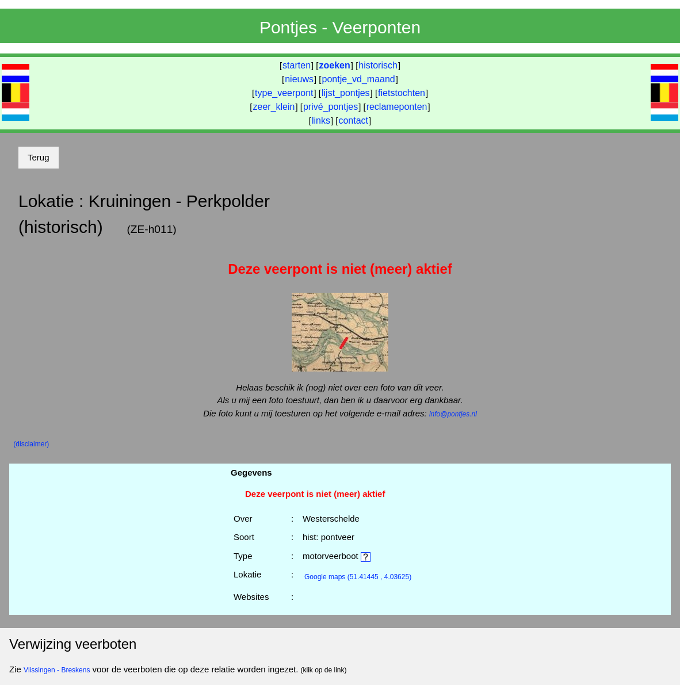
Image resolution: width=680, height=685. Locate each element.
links (321, 120)
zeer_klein (274, 107)
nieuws (299, 79)
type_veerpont (284, 93)
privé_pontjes (330, 107)
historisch (378, 65)
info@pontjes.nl (453, 414)
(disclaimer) (31, 444)
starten (296, 65)
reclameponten (396, 107)
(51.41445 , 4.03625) (357, 577)
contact (353, 120)
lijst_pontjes (346, 93)
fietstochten (401, 93)
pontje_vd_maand (358, 79)
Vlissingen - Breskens (57, 670)
